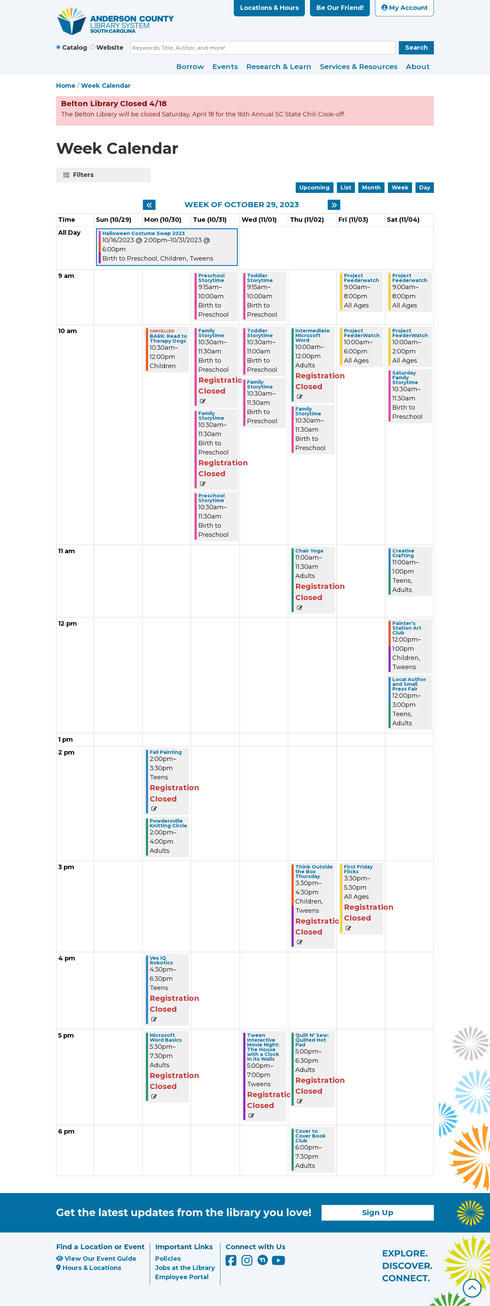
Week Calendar (106, 85)
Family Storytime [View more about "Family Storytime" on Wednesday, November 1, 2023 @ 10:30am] (260, 384)
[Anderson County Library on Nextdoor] (262, 1259)
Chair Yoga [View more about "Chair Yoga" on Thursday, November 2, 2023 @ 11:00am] (309, 550)
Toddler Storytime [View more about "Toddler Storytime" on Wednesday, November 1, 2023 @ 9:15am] (260, 278)
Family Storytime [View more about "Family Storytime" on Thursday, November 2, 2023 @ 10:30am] (308, 411)
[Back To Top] (472, 1288)
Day (424, 187)
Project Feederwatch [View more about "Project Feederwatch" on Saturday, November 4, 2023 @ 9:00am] (409, 278)
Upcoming (314, 187)
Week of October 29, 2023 (241, 204)
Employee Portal (182, 1277)
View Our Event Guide (96, 1258)
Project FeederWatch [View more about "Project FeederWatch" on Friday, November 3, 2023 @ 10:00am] (362, 333)
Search (416, 47)
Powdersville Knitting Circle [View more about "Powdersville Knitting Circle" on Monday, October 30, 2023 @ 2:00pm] (168, 823)
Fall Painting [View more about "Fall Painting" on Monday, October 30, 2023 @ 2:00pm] (166, 752)
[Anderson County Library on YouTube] (278, 1263)
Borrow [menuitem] (190, 66)
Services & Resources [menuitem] (358, 66)
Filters (84, 175)
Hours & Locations (88, 1268)
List (346, 187)
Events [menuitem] (225, 66)
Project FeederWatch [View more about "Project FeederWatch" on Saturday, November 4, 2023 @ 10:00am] (410, 333)
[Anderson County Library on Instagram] (248, 1263)
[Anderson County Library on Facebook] (232, 1263)
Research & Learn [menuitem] (278, 66)
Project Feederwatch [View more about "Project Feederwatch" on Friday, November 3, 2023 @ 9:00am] (361, 278)
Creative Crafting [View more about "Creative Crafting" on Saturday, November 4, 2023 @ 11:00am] (403, 553)
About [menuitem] (418, 66)
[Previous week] (149, 205)
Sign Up (377, 1212)
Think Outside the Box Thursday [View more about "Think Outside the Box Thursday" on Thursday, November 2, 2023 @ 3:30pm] (314, 871)
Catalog (74, 47)
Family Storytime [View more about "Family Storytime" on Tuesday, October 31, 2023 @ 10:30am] (211, 333)
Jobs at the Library (185, 1268)
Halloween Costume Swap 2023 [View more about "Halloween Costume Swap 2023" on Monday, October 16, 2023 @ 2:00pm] (143, 233)
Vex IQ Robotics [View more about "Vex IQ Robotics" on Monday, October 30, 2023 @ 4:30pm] (161, 960)
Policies (168, 1258)
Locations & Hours (269, 8)
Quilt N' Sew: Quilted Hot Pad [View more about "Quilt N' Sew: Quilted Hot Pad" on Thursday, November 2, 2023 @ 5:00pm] (312, 1040)
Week (400, 187)
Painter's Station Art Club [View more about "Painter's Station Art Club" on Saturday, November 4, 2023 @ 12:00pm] (406, 628)
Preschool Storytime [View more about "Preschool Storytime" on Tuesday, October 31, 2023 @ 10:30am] (211, 498)
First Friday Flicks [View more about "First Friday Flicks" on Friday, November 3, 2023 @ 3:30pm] (358, 869)
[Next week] (334, 205)
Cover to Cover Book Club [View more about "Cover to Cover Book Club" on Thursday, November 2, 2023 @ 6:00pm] (310, 1136)
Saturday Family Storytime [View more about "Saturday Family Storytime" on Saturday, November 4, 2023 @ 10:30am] (405, 377)
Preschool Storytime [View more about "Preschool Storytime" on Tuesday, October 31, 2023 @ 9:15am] (211, 278)
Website (110, 47)
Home (66, 85)
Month (371, 187)
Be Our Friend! (340, 8)
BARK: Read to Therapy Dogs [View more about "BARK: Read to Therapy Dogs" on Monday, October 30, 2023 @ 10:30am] (168, 338)
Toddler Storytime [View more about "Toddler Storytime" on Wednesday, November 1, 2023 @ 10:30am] (260, 333)
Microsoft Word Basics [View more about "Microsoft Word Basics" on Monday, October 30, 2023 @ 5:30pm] (166, 1037)
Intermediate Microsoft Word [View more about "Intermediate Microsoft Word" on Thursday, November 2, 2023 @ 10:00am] (312, 335)
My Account (404, 8)
